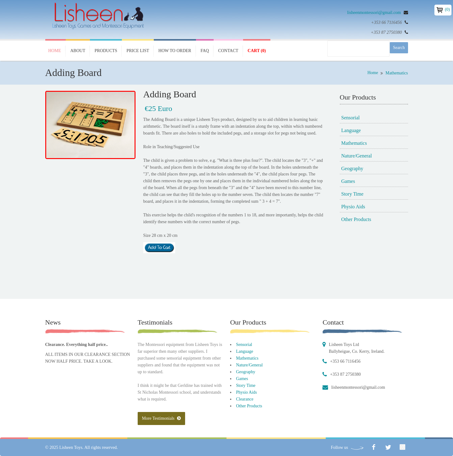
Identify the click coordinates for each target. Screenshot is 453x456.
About (77, 50)
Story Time (352, 194)
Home (54, 50)
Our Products (248, 322)
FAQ (205, 50)
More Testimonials (161, 418)
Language (351, 130)
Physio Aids (353, 206)
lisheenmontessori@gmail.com (374, 12)
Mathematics (396, 73)
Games (348, 181)
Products (106, 50)
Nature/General (356, 155)
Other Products (356, 219)
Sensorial (350, 117)
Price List (138, 50)
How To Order (174, 50)
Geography (352, 168)
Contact (228, 50)
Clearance (244, 399)
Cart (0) (257, 50)
